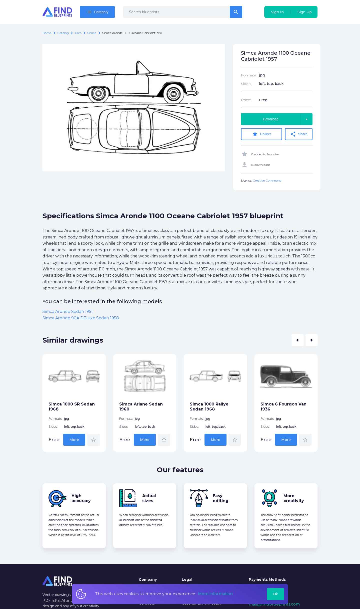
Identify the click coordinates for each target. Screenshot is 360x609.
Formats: (248, 75)
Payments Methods (267, 579)
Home (46, 33)
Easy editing (220, 498)
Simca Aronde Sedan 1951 (67, 311)
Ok (275, 594)
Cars (78, 33)
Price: (246, 100)
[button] (298, 340)
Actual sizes (149, 498)
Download (287, 119)
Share (298, 134)
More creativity (294, 498)
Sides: (246, 83)
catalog (63, 33)
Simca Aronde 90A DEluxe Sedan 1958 (80, 318)
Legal (187, 579)
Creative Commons (267, 180)
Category (97, 12)
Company (148, 579)
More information (215, 594)
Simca (91, 33)
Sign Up (305, 12)
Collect (261, 134)
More (74, 439)
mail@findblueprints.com (274, 604)
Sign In (277, 12)
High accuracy (81, 498)
